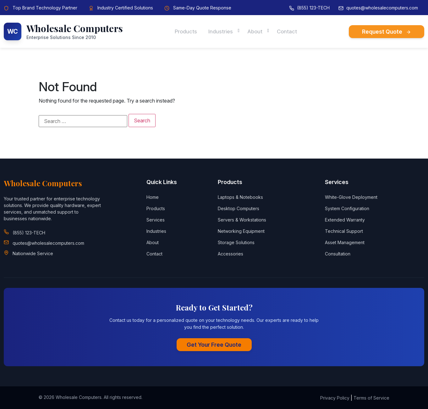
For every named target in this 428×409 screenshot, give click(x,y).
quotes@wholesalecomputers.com (382, 7)
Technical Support (344, 231)
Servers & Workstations (242, 219)
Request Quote (386, 31)
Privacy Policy (334, 398)
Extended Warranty (345, 219)
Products (184, 31)
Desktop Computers (238, 208)
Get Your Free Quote (214, 344)
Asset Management (345, 242)
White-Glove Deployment (351, 197)
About (256, 31)
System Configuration (347, 208)
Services (155, 219)
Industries (220, 31)
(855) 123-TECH (313, 7)
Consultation (337, 253)
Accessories (230, 253)
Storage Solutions (236, 242)
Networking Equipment (241, 231)
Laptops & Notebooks (240, 197)
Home (152, 197)
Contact (289, 31)
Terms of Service (371, 398)
